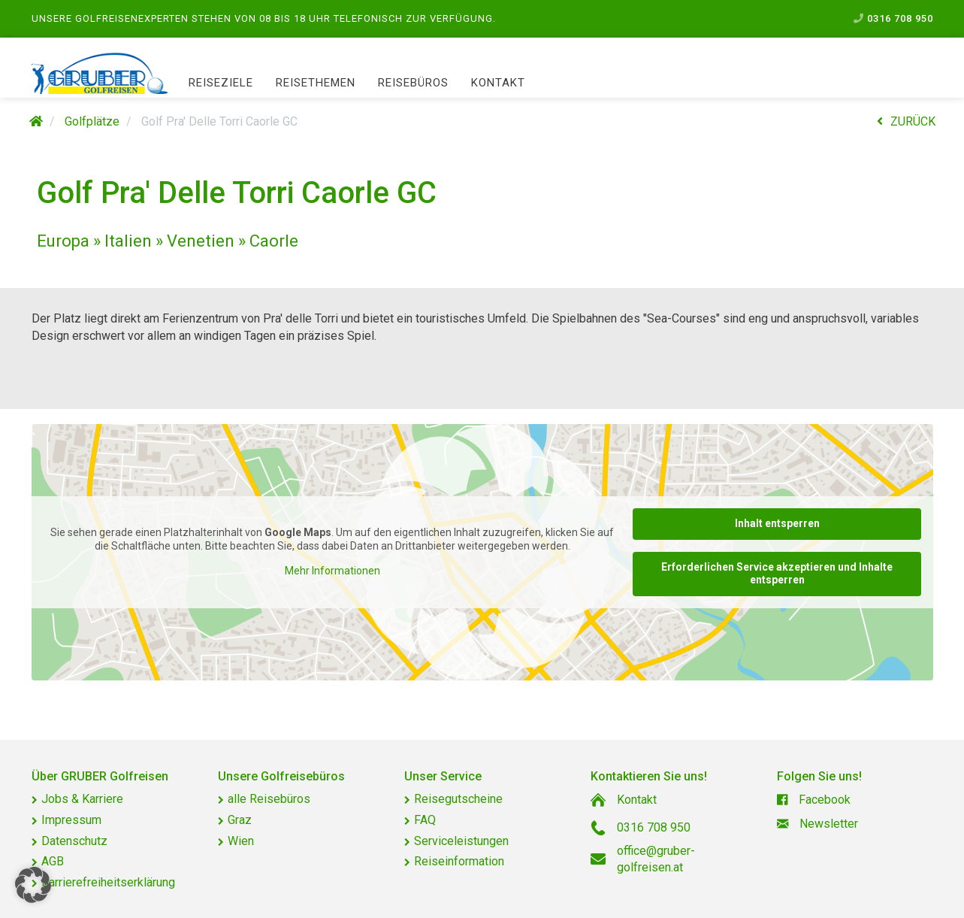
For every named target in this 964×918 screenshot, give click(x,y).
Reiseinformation (459, 861)
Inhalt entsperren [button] (776, 523)
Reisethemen (315, 82)
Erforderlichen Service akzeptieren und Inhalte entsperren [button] (777, 573)
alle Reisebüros (269, 799)
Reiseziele (221, 82)
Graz (240, 820)
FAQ (425, 820)
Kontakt (498, 82)
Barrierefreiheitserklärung (108, 882)
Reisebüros (413, 82)
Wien (241, 841)
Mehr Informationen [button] (331, 571)
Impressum (71, 820)
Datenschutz (74, 841)
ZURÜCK (906, 121)
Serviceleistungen (461, 841)
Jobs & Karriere (82, 799)
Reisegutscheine (458, 799)
